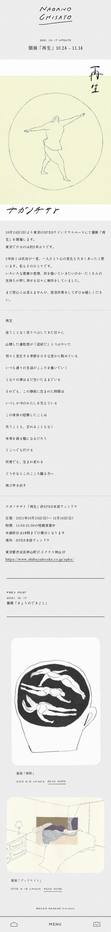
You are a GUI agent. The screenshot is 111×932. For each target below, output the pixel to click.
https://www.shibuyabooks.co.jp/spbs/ (39, 559)
